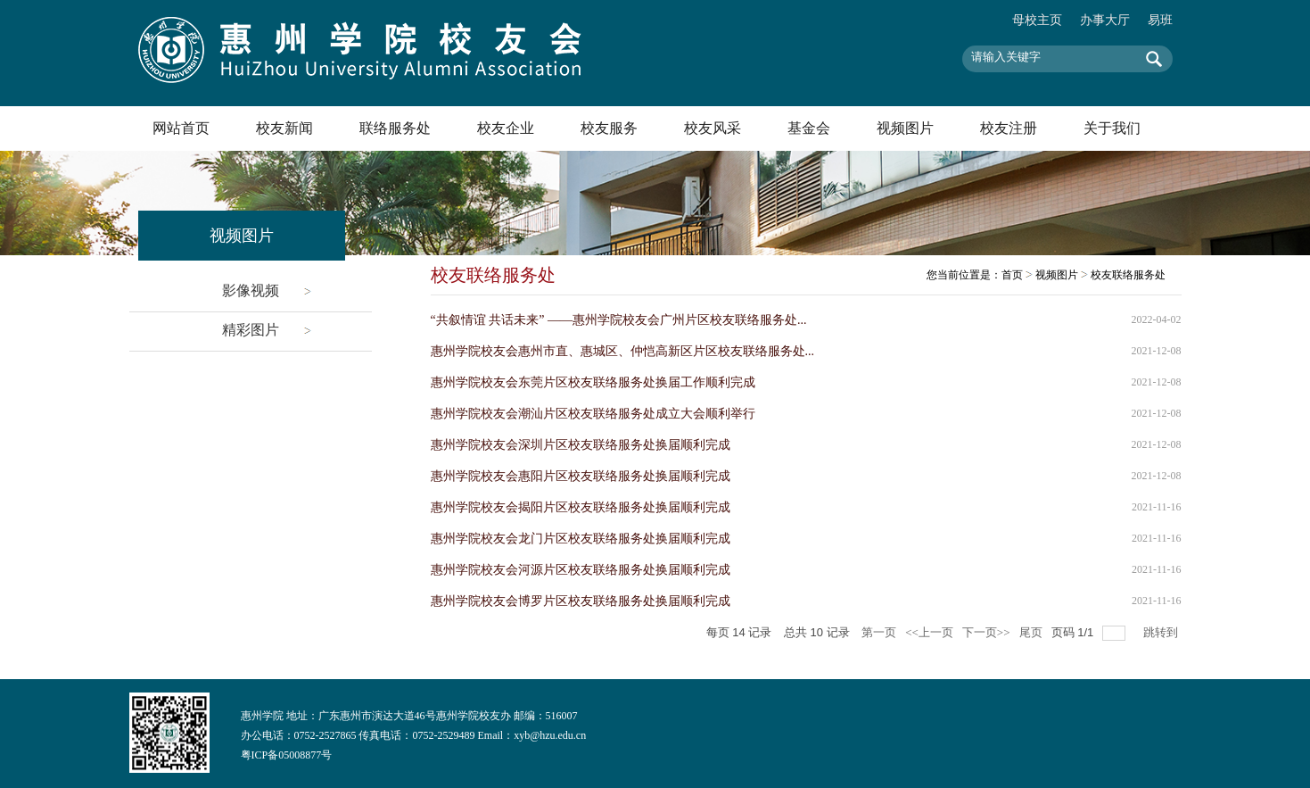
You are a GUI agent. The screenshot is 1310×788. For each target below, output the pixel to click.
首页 (1012, 275)
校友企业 (505, 128)
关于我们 (1112, 128)
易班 (1160, 20)
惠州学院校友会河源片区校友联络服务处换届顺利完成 (580, 569)
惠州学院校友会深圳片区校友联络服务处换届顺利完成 (580, 445)
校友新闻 (284, 128)
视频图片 (905, 128)
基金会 (808, 128)
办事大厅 (1105, 20)
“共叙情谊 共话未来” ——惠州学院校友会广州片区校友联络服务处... (619, 320)
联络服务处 (395, 128)
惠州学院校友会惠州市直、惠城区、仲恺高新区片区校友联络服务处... (623, 351)
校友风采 (712, 128)
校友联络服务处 (1128, 275)
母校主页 (1037, 20)
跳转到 (1162, 632)
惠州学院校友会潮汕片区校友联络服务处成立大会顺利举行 (593, 413)
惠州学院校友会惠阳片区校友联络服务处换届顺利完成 (580, 476)
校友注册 (1008, 128)
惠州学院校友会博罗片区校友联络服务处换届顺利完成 (580, 601)
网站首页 (181, 128)
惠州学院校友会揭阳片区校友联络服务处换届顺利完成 (580, 507)
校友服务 (609, 128)
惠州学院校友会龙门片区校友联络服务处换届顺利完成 (580, 538)
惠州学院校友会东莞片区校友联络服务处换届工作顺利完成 (593, 382)
